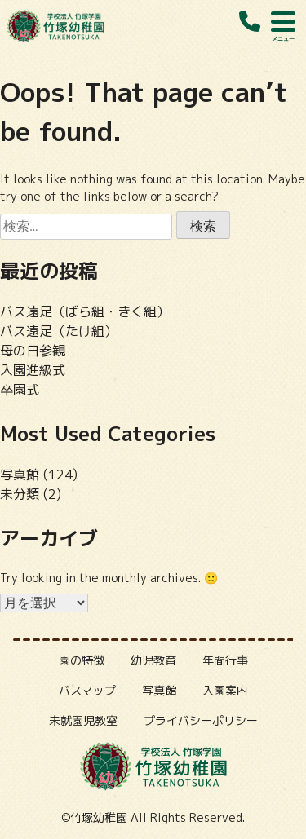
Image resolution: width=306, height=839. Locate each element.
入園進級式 (32, 370)
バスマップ (87, 690)
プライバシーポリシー (201, 720)
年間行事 (225, 660)
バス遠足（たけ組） (59, 331)
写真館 (19, 475)
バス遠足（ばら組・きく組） (85, 311)
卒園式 (19, 390)
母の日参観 (32, 351)
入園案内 (225, 690)
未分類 (19, 494)
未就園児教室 (83, 720)
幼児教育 (153, 660)
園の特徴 (81, 660)
